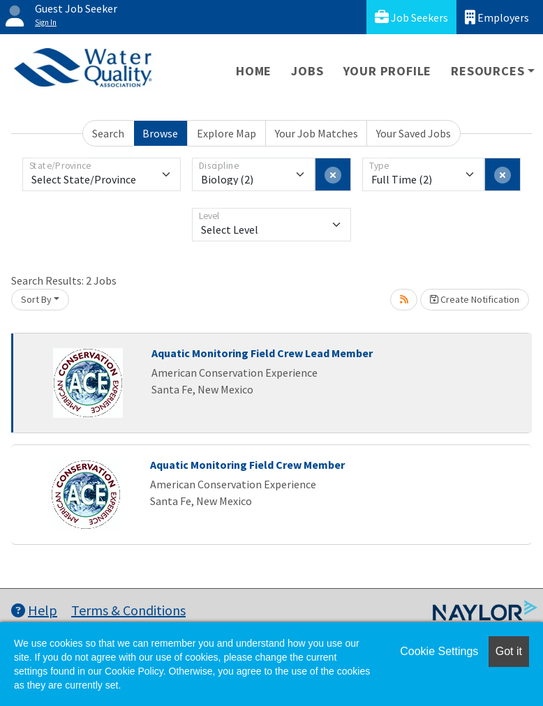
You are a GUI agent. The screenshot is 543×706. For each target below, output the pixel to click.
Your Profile (387, 71)
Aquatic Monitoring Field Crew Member (247, 465)
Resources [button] (487, 71)
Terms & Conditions (128, 610)
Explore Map (226, 133)
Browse (160, 133)
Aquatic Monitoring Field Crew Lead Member (262, 353)
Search (108, 133)
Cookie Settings (439, 651)
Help (34, 610)
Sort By (36, 299)
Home (254, 71)
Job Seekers (411, 17)
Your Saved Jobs (413, 133)
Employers (497, 17)
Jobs (307, 71)
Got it (509, 651)
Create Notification (474, 299)
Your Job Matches (316, 133)
